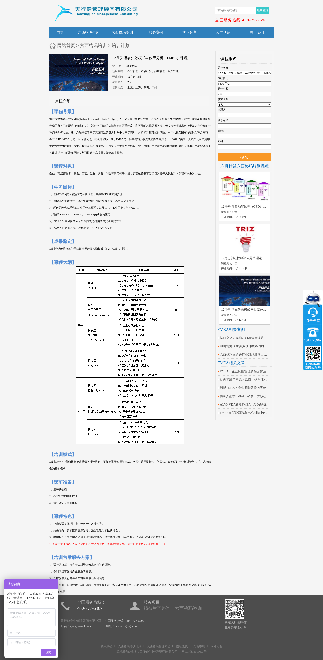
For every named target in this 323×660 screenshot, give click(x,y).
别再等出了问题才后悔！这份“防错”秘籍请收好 (245, 379)
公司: (221, 141)
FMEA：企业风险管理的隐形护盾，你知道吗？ (245, 371)
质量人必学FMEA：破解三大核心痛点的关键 (245, 396)
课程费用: (223, 78)
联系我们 (106, 646)
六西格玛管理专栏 (158, 646)
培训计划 (121, 45)
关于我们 (257, 32)
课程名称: (223, 67)
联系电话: (223, 120)
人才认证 (223, 32)
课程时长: (223, 88)
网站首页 (66, 45)
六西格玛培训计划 (129, 646)
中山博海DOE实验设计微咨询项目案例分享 (245, 346)
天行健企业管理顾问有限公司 (81, 621)
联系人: (222, 109)
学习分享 (189, 32)
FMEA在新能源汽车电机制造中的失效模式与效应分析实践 (245, 413)
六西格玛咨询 (88, 32)
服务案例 (156, 32)
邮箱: (221, 130)
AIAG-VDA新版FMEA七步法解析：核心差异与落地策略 (245, 404)
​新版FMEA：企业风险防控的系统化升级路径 (245, 388)
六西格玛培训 (122, 32)
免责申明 (199, 646)
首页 (60, 32)
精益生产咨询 (157, 608)
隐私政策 (182, 646)
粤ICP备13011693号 (194, 651)
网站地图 (216, 646)
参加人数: (223, 99)
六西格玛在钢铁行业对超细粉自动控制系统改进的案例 (245, 354)
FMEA (122, 119)
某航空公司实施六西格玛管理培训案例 (245, 338)
